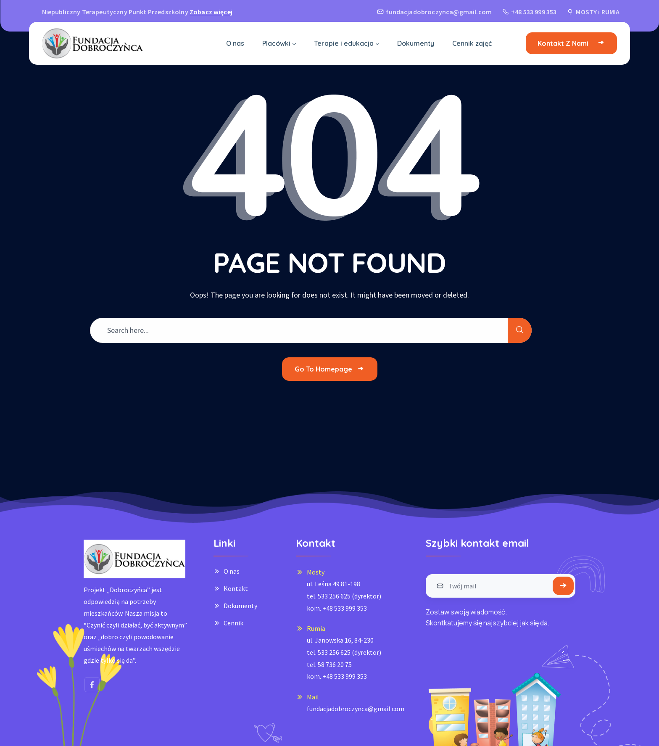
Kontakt (236, 588)
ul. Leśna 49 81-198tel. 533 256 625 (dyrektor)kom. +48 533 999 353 (344, 596)
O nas (232, 571)
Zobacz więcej (211, 12)
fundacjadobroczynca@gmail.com (355, 708)
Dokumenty (240, 605)
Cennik (233, 623)
